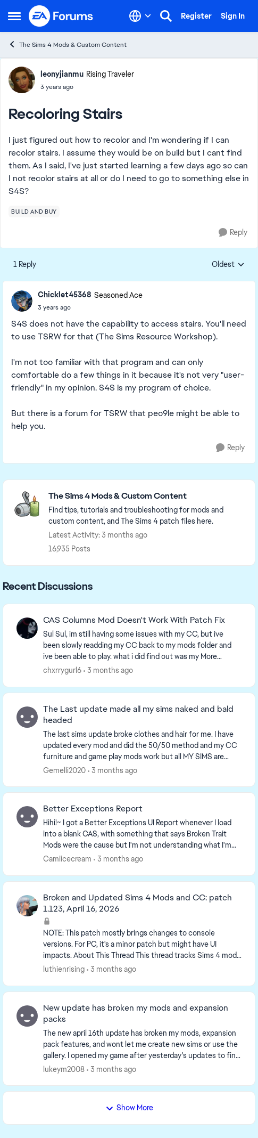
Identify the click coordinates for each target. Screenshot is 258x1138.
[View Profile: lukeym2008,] (27, 1016)
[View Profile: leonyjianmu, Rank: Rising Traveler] (22, 80)
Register (196, 16)
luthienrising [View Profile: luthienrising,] (64, 969)
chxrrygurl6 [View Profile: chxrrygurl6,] (62, 670)
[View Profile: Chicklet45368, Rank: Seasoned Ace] (21, 301)
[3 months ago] (108, 670)
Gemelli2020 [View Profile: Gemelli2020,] (64, 770)
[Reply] (233, 232)
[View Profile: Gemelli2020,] (27, 717)
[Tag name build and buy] (34, 211)
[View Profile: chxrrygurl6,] (27, 628)
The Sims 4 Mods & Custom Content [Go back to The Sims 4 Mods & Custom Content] (67, 44)
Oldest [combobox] (228, 264)
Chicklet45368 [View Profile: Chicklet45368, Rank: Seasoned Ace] (64, 294)
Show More (129, 1107)
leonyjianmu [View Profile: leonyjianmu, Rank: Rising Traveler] (62, 74)
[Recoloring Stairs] (90, 307)
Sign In (233, 16)
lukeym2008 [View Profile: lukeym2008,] (64, 1069)
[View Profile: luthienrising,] (27, 905)
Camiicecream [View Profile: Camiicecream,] (67, 859)
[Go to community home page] (61, 16)
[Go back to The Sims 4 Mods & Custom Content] (146, 496)
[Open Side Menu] (14, 16)
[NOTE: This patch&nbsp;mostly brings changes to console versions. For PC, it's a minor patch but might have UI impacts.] (142, 944)
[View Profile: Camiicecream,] (27, 816)
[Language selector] (140, 16)
